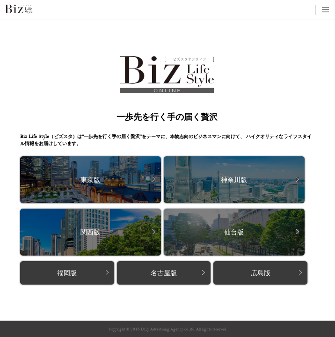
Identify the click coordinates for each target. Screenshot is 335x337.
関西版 (90, 232)
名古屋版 (164, 273)
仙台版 (234, 232)
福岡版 (67, 273)
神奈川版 (234, 180)
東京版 (90, 180)
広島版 (260, 273)
